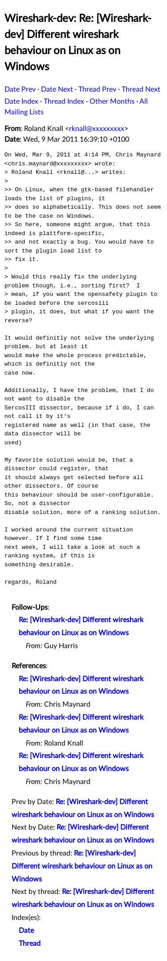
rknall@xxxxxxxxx (96, 128)
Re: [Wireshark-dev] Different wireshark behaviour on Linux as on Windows (82, 866)
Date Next (57, 89)
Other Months (112, 101)
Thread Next (141, 89)
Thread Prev (97, 89)
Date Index (21, 101)
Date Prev (20, 89)
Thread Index (64, 101)
